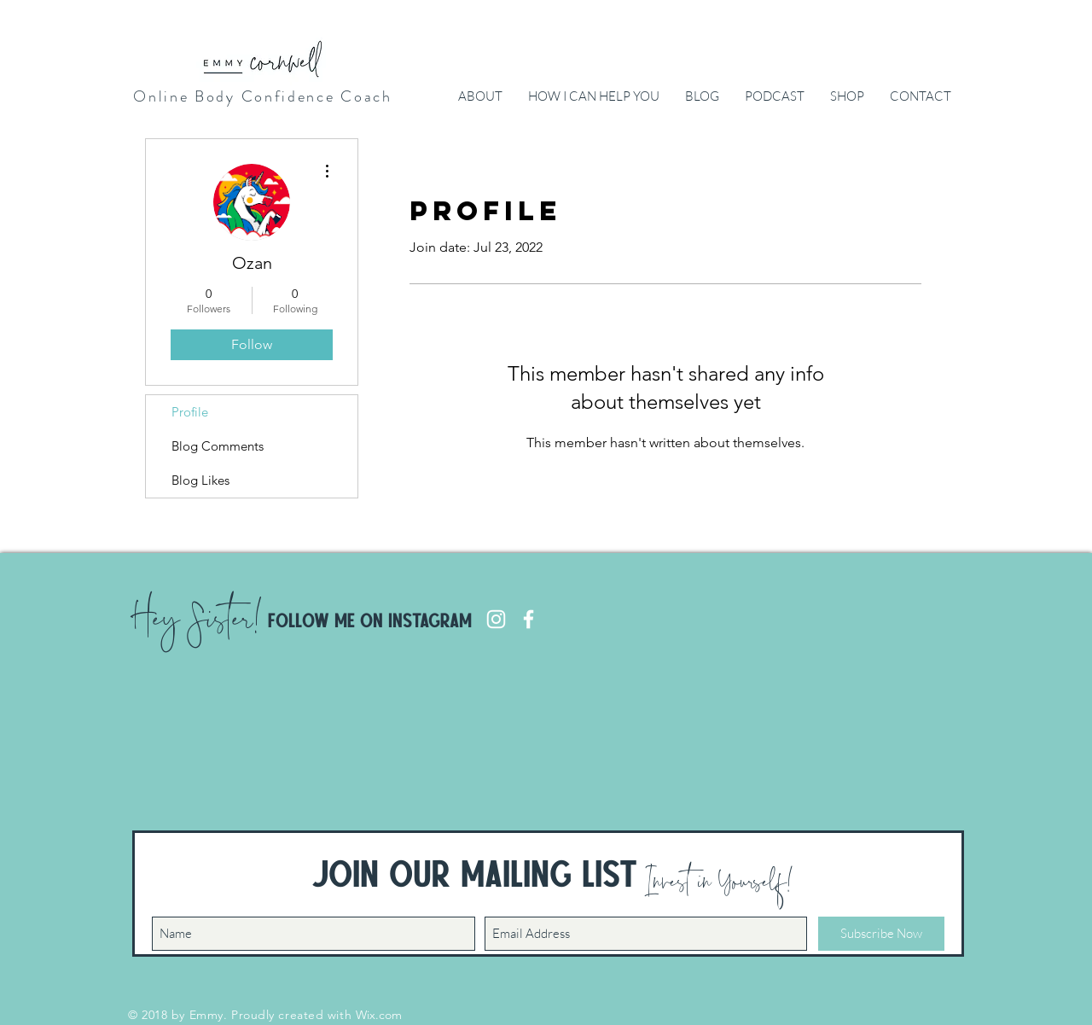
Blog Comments (217, 446)
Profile (189, 412)
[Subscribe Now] (881, 934)
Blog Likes (200, 480)
